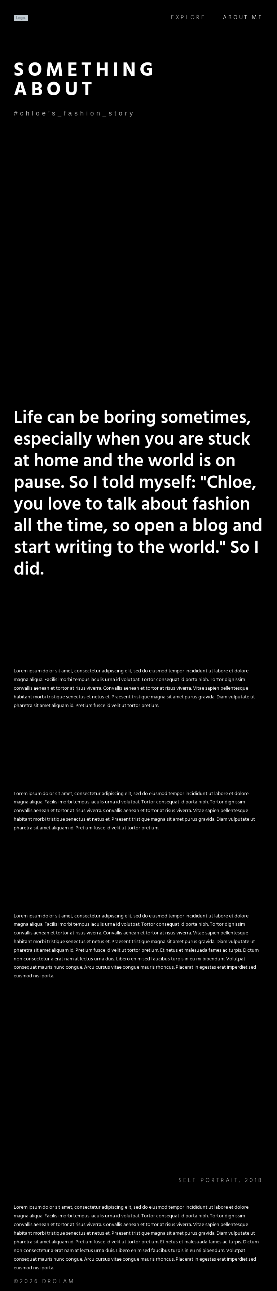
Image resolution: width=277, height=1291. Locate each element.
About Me (243, 18)
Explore (187, 18)
